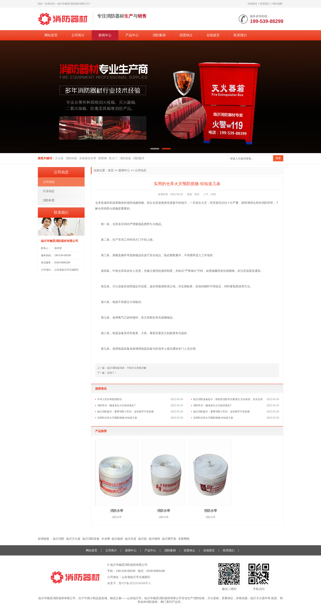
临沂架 (142, 538)
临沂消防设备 (90, 538)
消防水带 (116, 510)
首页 (111, 170)
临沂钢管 (154, 538)
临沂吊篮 (130, 538)
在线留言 (252, 3)
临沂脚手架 (169, 538)
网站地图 (277, 3)
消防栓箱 (71, 158)
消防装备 (125, 158)
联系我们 (265, 3)
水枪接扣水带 (87, 158)
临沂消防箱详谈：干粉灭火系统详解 (126, 367)
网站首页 (51, 35)
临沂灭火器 (73, 538)
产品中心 (132, 35)
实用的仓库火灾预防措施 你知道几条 (117, 417)
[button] (154, 148)
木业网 (105, 538)
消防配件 (139, 158)
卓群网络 (184, 538)
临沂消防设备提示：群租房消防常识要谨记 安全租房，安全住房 (228, 399)
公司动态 (140, 170)
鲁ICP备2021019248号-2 (135, 583)
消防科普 (48, 200)
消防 (264, 202)
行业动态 (48, 191)
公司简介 (78, 35)
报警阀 (102, 158)
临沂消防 (58, 538)
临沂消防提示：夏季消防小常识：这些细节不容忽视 (125, 411)
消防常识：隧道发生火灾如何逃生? (116, 405)
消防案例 (159, 35)
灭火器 (59, 158)
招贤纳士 (186, 35)
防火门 (113, 158)
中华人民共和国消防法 (109, 399)
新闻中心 (105, 35)
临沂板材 (117, 538)
